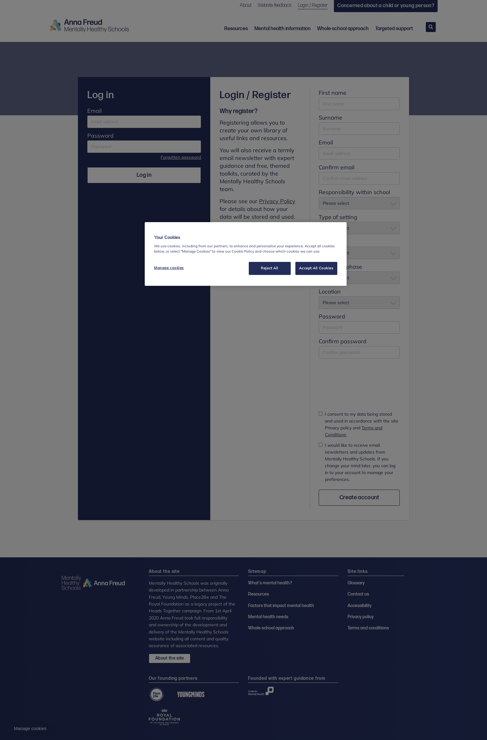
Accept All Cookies (316, 268)
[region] (246, 254)
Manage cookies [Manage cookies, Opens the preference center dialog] (169, 268)
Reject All (269, 268)
